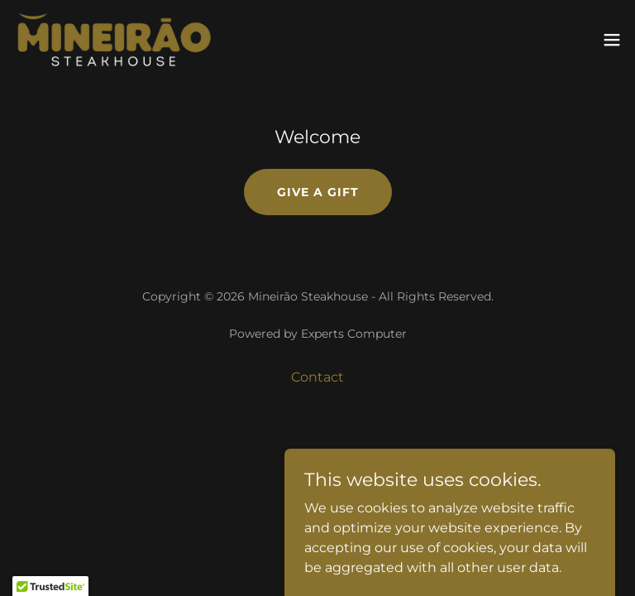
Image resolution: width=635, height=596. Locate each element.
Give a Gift (318, 192)
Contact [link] (317, 377)
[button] (611, 39)
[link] (114, 40)
